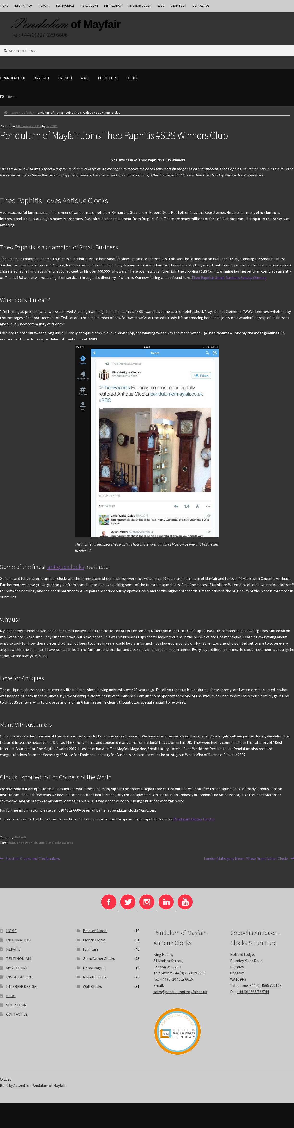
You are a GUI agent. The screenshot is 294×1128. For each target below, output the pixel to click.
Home (14, 112)
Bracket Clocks (95, 930)
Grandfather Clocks (99, 958)
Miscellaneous (94, 977)
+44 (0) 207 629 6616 (176, 979)
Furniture (108, 78)
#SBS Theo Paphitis (22, 842)
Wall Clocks (92, 986)
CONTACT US (200, 6)
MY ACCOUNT (89, 6)
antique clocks (65, 567)
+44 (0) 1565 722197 (265, 985)
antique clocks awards (56, 842)
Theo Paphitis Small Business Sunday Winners (228, 277)
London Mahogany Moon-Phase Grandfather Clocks (246, 859)
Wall (85, 78)
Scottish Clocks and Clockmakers (32, 859)
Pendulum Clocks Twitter (194, 819)
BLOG (161, 6)
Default (27, 112)
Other (132, 78)
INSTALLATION (113, 6)
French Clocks (94, 940)
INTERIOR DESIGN (139, 6)
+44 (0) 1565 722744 (253, 991)
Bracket (42, 78)
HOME (11, 930)
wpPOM (51, 126)
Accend (19, 1085)
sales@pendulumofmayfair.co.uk (180, 991)
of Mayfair (96, 24)
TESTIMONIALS (65, 6)
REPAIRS (44, 6)
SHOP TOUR (178, 6)
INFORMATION (23, 6)
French (65, 78)
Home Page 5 (93, 967)
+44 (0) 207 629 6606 (189, 972)
